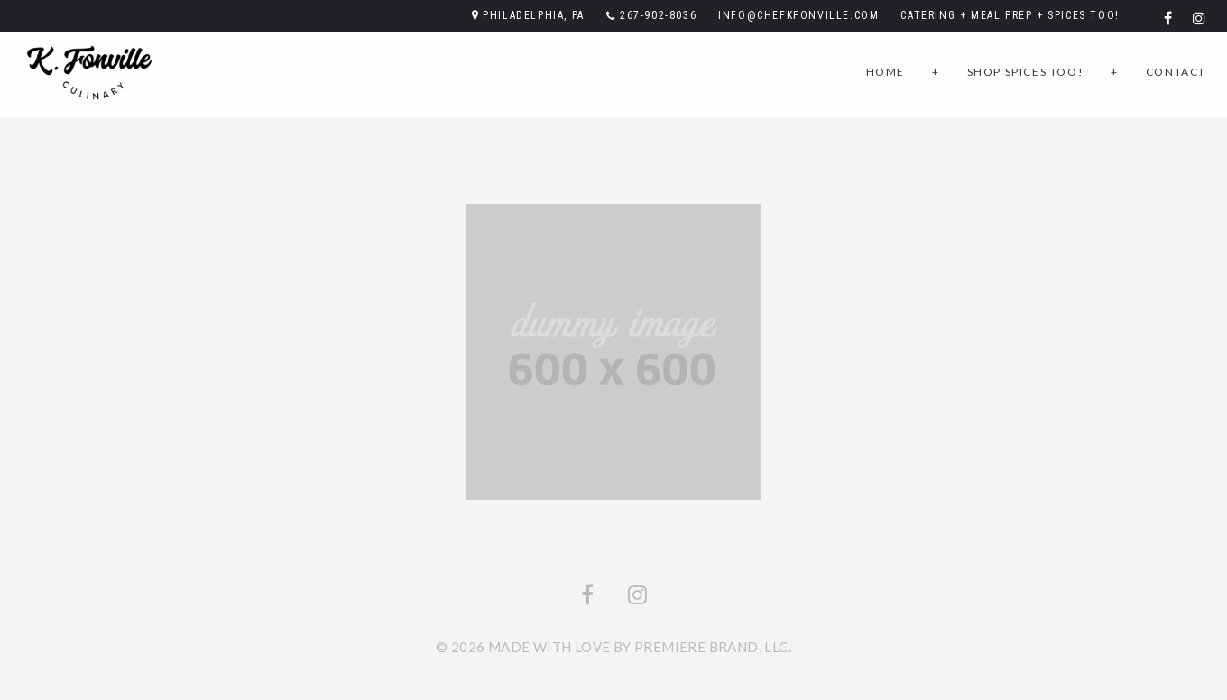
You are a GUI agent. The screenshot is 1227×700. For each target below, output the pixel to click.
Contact (1176, 71)
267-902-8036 (658, 15)
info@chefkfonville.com (798, 15)
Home (885, 71)
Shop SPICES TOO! (1025, 71)
